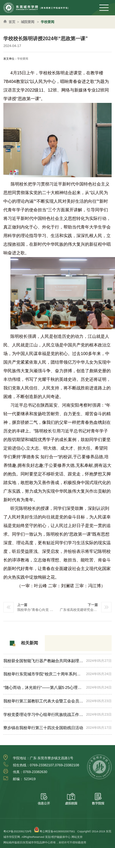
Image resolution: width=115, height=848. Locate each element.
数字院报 (98, 799)
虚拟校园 (71, 799)
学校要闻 (47, 22)
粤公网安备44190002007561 (57, 831)
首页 (12, 22)
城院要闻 (27, 22)
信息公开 (44, 799)
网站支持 (76, 836)
